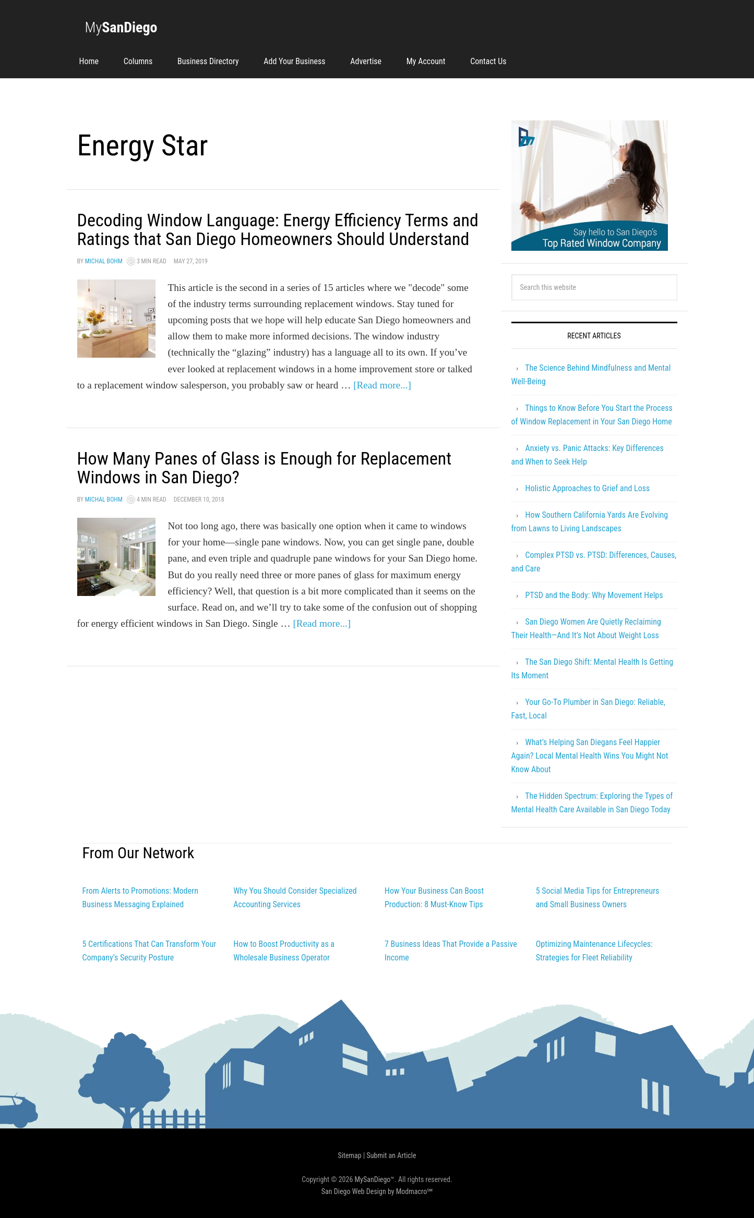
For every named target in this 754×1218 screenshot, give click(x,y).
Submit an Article (391, 1155)
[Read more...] (382, 403)
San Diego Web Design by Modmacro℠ (377, 1191)
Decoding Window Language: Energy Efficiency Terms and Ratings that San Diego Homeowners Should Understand (273, 239)
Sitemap (349, 1155)
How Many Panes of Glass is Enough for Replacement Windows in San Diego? (275, 486)
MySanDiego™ (375, 1179)
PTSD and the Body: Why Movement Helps (594, 595)
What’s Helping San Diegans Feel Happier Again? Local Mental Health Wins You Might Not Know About (589, 755)
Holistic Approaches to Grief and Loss (587, 488)
